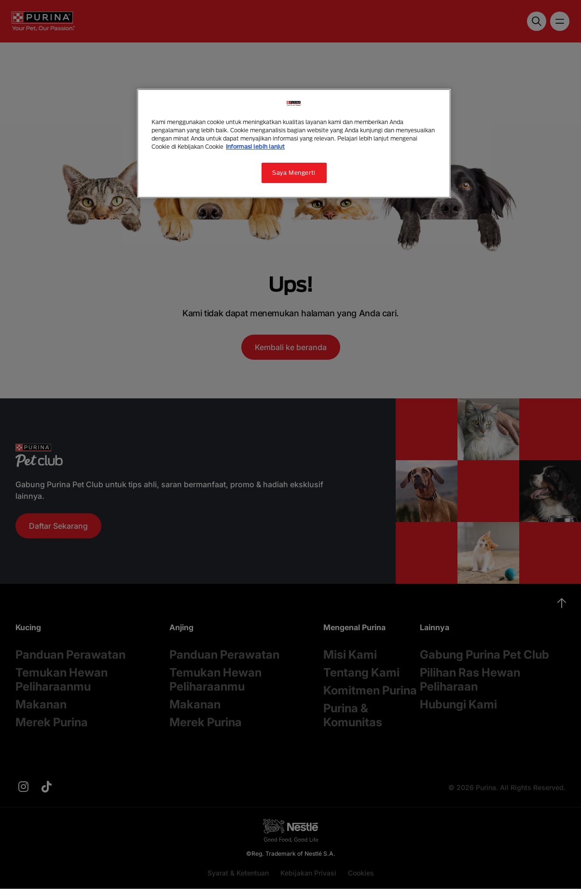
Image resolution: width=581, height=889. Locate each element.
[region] (294, 143)
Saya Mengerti (293, 172)
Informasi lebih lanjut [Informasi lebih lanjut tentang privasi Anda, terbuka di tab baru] (255, 146)
